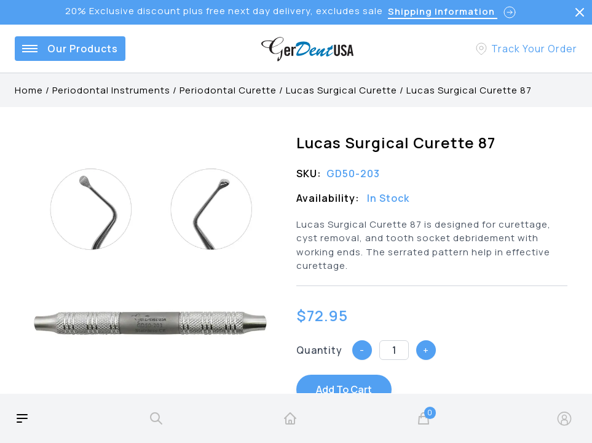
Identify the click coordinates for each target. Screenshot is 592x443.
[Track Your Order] (525, 48)
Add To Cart (344, 389)
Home (29, 90)
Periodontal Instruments (111, 90)
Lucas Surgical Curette (341, 90)
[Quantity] (394, 350)
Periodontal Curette (228, 90)
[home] (290, 418)
